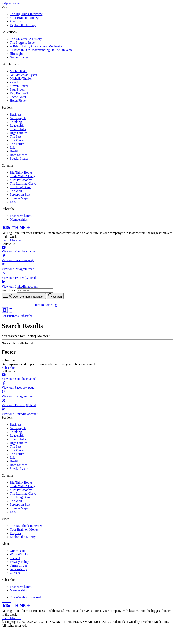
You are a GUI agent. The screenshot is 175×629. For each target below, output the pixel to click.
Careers (15, 572)
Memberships (19, 219)
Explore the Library (23, 25)
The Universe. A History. (26, 39)
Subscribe (25, 316)
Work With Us (19, 554)
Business (16, 114)
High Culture (18, 133)
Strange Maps (19, 198)
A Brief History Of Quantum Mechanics (36, 46)
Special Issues (19, 158)
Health (14, 151)
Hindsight (16, 53)
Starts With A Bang (22, 176)
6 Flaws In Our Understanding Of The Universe (41, 50)
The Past (15, 136)
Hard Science (18, 155)
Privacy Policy (19, 561)
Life (12, 147)
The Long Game (20, 187)
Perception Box (20, 194)
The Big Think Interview (26, 14)
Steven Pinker (19, 86)
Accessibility (18, 569)
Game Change (19, 57)
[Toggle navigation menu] (24, 296)
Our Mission (18, 550)
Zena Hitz (16, 82)
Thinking (16, 122)
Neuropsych (18, 118)
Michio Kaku (18, 71)
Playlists (15, 21)
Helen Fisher (18, 100)
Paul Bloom (17, 89)
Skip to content (12, 3)
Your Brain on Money (24, 17)
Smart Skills (18, 129)
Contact (15, 558)
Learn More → (11, 240)
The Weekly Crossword (25, 597)
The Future (17, 144)
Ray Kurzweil (19, 93)
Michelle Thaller (21, 78)
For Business (10, 316)
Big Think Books (21, 172)
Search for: (9, 290)
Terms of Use (18, 565)
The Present (17, 140)
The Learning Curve (23, 183)
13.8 (13, 202)
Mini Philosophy (21, 180)
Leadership (17, 125)
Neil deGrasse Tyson (23, 75)
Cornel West (18, 97)
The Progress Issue (22, 42)
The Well (16, 191)
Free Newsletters (21, 215)
